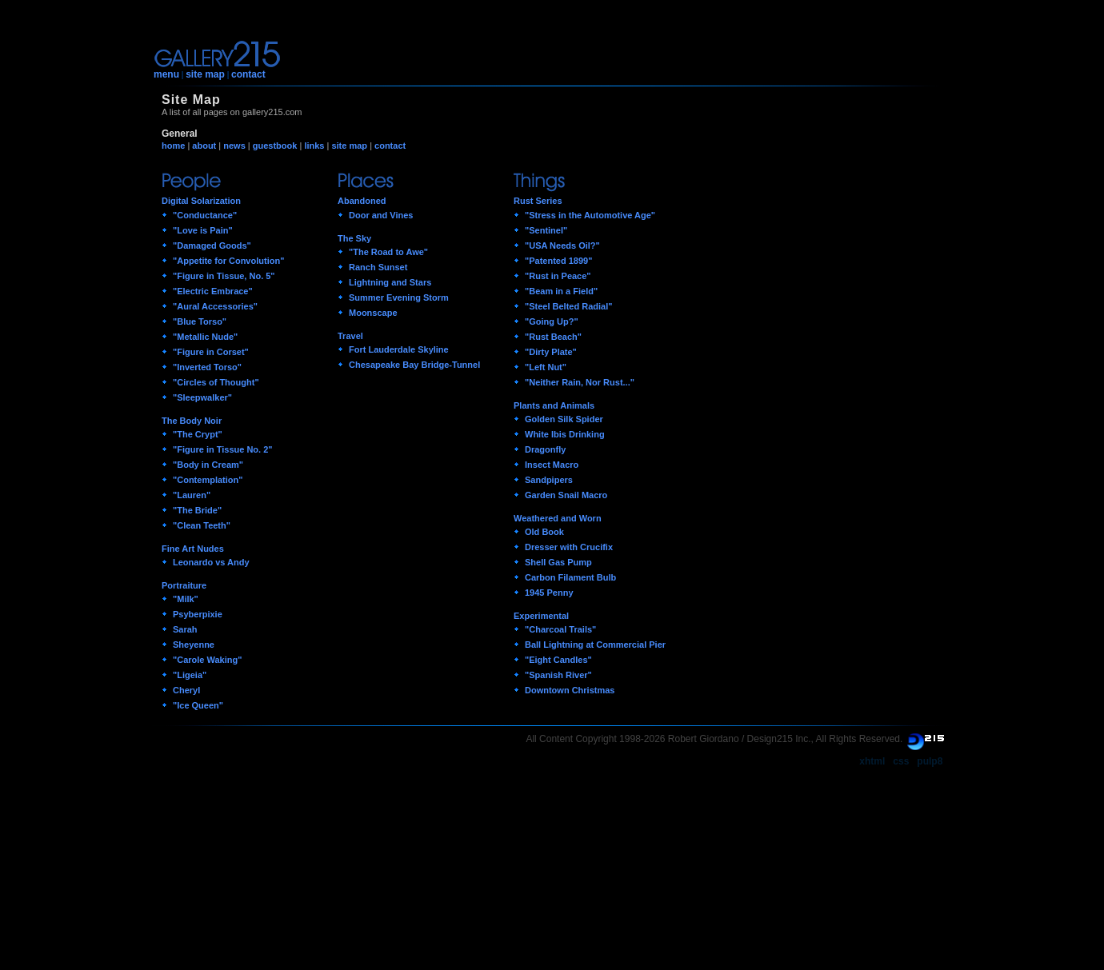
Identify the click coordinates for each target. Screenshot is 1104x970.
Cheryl (186, 690)
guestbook (275, 145)
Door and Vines (381, 215)
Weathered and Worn (558, 518)
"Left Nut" (545, 367)
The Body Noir (192, 420)
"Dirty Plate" (551, 352)
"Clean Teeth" (201, 525)
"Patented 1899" (558, 260)
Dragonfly (545, 449)
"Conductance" (205, 215)
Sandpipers (549, 480)
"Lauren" (191, 495)
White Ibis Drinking (565, 434)
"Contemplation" (207, 480)
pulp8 (929, 761)
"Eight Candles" (558, 660)
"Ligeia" (189, 675)
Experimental (541, 616)
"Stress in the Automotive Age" (590, 215)
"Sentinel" (546, 230)
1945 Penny (549, 592)
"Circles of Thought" (216, 382)
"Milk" (185, 599)
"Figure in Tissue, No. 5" (224, 276)
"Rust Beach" (553, 336)
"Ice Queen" (198, 705)
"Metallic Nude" (205, 336)
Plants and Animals (554, 405)
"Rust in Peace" (558, 276)
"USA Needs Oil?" (562, 245)
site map (205, 74)
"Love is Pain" (203, 230)
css (901, 761)
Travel (350, 336)
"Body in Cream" (208, 464)
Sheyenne (193, 644)
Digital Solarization (201, 201)
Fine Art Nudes (193, 548)
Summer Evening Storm (399, 297)
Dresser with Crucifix (569, 547)
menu (166, 74)
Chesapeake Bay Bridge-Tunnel (414, 364)
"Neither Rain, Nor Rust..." (579, 382)
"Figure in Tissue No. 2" (223, 449)
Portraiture (184, 585)
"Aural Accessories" (215, 306)
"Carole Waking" (207, 660)
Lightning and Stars (390, 282)
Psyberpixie (197, 614)
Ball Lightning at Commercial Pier (595, 644)
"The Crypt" (197, 434)
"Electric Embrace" (213, 291)
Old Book (544, 532)
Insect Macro (551, 464)
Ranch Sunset (378, 267)
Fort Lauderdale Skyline (399, 349)
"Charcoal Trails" (560, 629)
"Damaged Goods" (212, 245)
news (234, 145)
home (173, 145)
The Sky (354, 238)
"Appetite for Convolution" (228, 260)
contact (248, 74)
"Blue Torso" (199, 321)
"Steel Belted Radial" (568, 306)
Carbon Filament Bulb (570, 577)
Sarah (185, 629)
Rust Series (538, 201)
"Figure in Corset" (211, 352)
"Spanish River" (558, 675)
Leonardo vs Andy (211, 562)
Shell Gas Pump (558, 562)
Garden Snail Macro (566, 495)
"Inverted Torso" (207, 367)
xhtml (872, 761)
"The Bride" (197, 510)
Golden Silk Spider (564, 419)
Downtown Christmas (569, 690)
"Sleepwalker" (202, 397)
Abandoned (362, 201)
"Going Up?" (551, 321)
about (204, 145)
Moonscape (373, 312)
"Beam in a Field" (561, 291)
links (314, 145)
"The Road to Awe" (388, 252)
